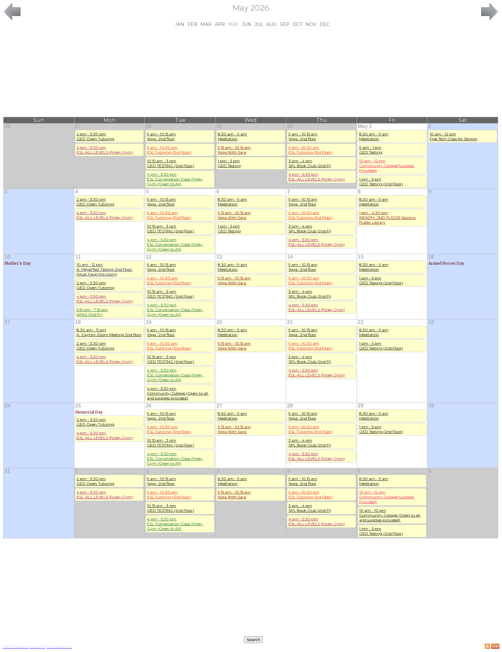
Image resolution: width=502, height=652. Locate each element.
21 (290, 322)
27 (78, 126)
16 (431, 257)
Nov (310, 24)
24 (7, 405)
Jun (246, 24)
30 (290, 126)
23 (431, 322)
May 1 (365, 126)
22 (361, 322)
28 (148, 126)
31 (7, 471)
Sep (284, 24)
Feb (192, 24)
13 (219, 257)
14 (290, 257)
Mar (206, 24)
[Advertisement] (251, 72)
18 (78, 322)
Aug (271, 24)
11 (78, 257)
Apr (220, 24)
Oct (297, 24)
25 (78, 405)
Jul (259, 24)
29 (219, 126)
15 (361, 257)
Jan (179, 24)
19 (148, 322)
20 (219, 322)
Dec (325, 24)
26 (7, 126)
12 (148, 257)
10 (7, 257)
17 (7, 322)
